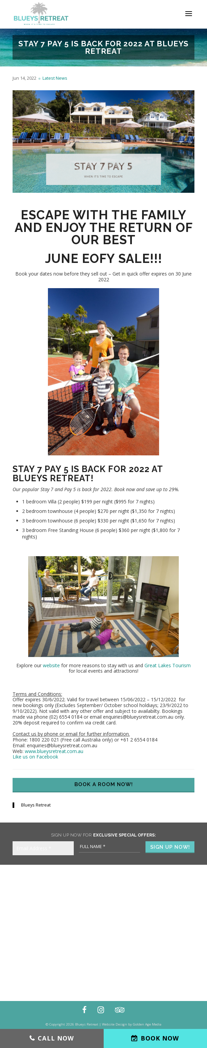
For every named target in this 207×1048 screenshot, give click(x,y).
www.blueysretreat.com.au (54, 751)
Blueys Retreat (36, 805)
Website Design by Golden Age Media (131, 1024)
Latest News (54, 78)
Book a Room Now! (103, 784)
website (51, 665)
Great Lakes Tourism (167, 665)
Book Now (160, 1038)
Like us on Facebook (35, 756)
